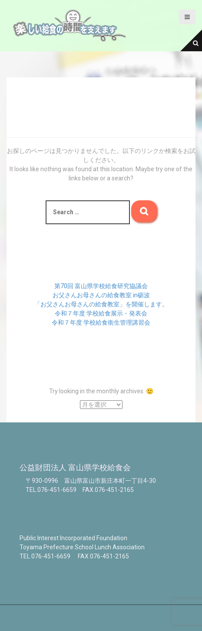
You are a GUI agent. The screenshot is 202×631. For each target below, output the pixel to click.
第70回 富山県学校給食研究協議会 (101, 285)
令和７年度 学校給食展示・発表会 (101, 313)
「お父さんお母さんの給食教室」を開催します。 (101, 304)
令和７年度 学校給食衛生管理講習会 (101, 322)
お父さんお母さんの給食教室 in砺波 (101, 295)
